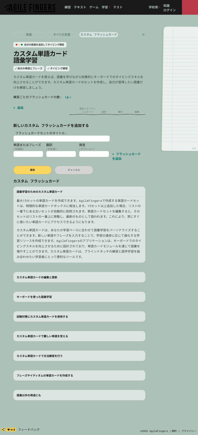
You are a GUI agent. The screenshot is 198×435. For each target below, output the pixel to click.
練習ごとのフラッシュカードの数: (37, 97)
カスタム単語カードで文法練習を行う (40, 356)
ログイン (169, 10)
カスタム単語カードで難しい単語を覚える (42, 336)
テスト (118, 7)
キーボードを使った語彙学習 (34, 297)
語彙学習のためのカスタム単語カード (40, 191)
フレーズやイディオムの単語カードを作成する (45, 375)
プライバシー (188, 430)
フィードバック (29, 429)
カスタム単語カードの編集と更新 (37, 277)
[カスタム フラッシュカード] (98, 35)
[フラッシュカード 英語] (28, 35)
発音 (82, 145)
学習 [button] (105, 7)
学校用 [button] (153, 7)
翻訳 (49, 145)
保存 (32, 169)
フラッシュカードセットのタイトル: (40, 133)
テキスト (80, 7)
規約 (174, 430)
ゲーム (94, 7)
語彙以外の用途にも (29, 395)
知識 (166, 5)
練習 (68, 7)
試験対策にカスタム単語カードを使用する (42, 316)
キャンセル (74, 169)
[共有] (3, 430)
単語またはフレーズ (27, 145)
